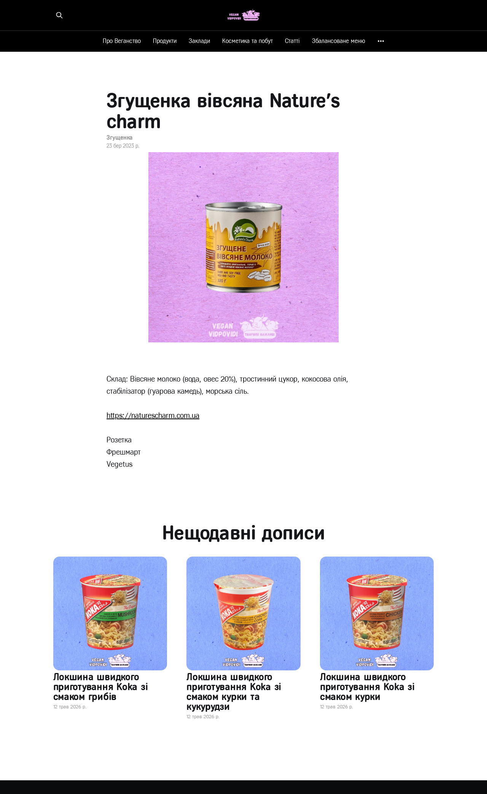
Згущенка (119, 137)
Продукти (165, 41)
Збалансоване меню (338, 41)
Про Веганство (122, 41)
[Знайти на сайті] (59, 15)
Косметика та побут (247, 41)
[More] (381, 41)
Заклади (199, 41)
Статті (292, 41)
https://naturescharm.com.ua (153, 416)
